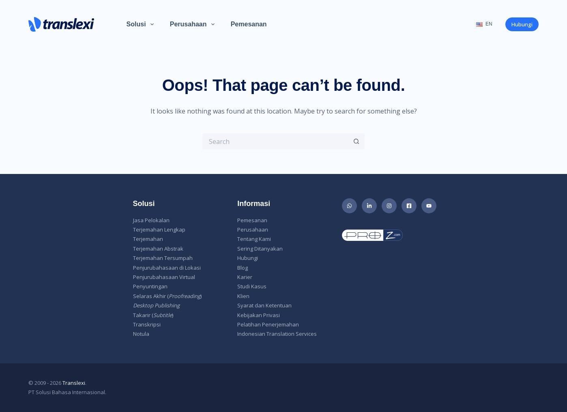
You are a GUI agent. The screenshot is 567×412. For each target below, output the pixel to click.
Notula (141, 333)
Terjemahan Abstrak (158, 248)
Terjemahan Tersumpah (163, 258)
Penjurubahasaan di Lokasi (167, 267)
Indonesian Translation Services (277, 333)
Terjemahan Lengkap (159, 229)
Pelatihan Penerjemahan (268, 324)
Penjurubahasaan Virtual (164, 277)
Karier (244, 277)
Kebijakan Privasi (258, 315)
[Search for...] (275, 141)
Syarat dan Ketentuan (264, 305)
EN (484, 24)
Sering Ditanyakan (260, 248)
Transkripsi (147, 324)
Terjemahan (148, 238)
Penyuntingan (150, 286)
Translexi (73, 382)
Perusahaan (194, 24)
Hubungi (522, 24)
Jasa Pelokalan (151, 220)
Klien (243, 296)
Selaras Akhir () (167, 296)
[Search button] (356, 141)
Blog (242, 267)
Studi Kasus (251, 286)
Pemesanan (249, 24)
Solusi (142, 24)
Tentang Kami (254, 238)
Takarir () (153, 315)
